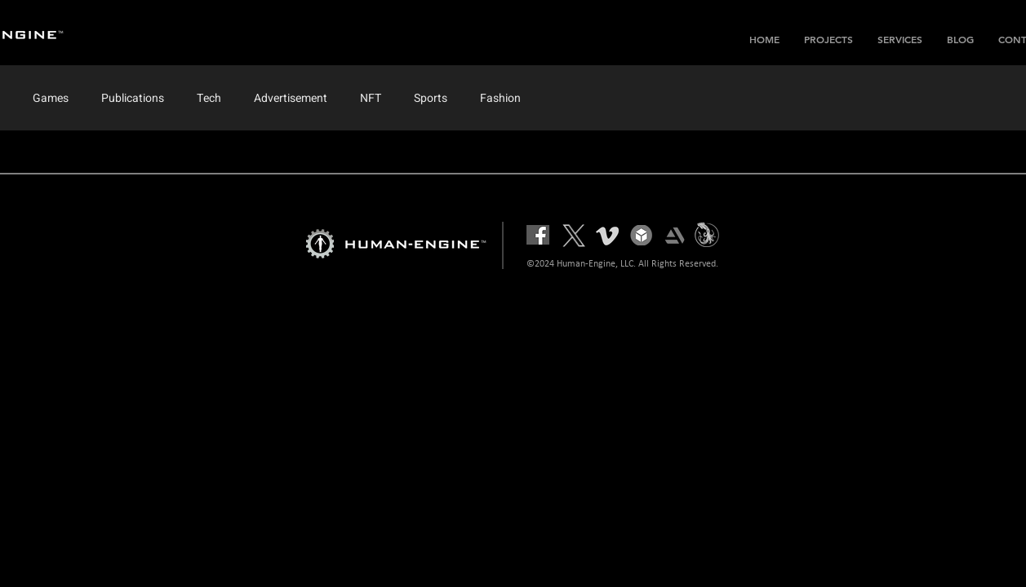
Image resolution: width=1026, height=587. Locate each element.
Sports (430, 98)
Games (51, 98)
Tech (209, 98)
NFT (370, 98)
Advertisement (290, 98)
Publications (132, 98)
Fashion (500, 98)
